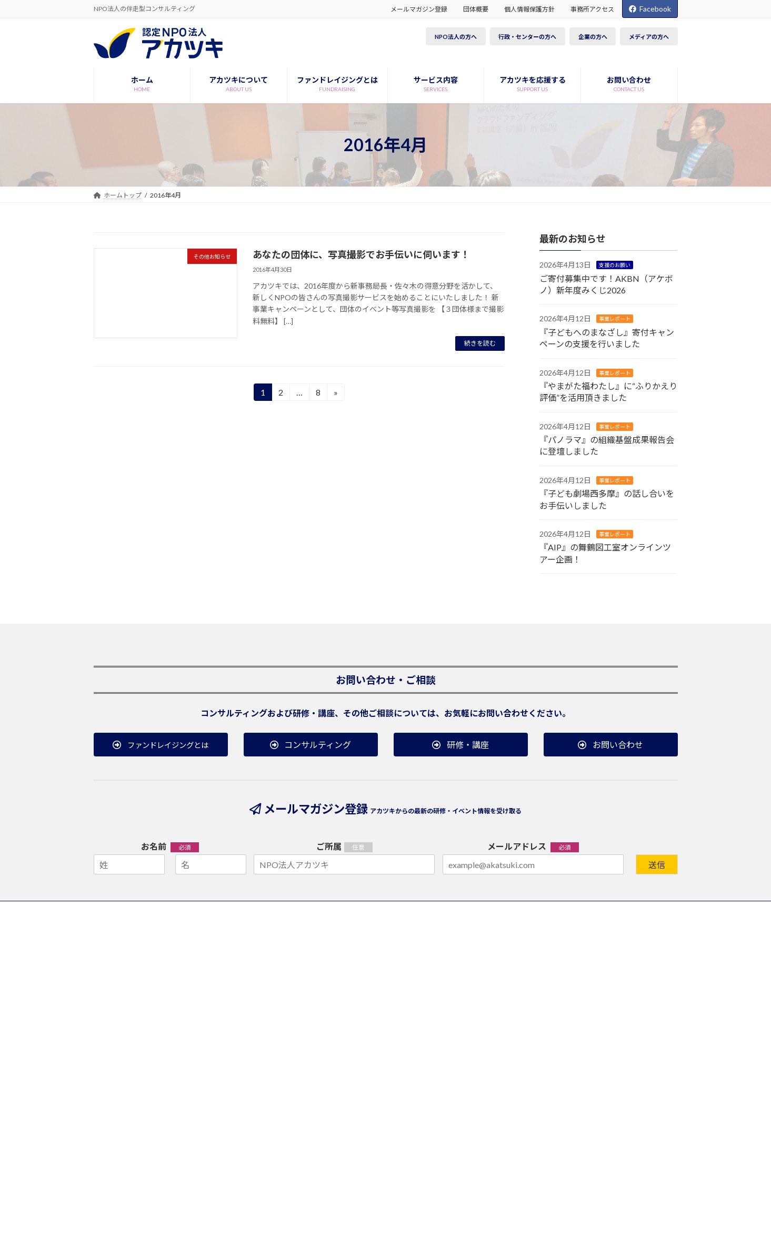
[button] (161, 744)
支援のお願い (614, 265)
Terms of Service (476, 1207)
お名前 (170, 846)
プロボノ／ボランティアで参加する (404, 982)
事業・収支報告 (138, 1010)
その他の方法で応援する (389, 1010)
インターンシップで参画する (395, 996)
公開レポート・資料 (252, 1002)
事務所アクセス (592, 9)
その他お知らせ (526, 996)
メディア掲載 (522, 967)
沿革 (122, 996)
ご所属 (329, 846)
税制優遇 (366, 967)
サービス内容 (246, 958)
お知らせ (519, 937)
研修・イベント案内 (630, 937)
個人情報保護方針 (529, 9)
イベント (609, 967)
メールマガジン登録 (418, 9)
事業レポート (614, 319)
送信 (656, 865)
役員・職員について (144, 967)
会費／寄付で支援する (385, 953)
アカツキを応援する (388, 937)
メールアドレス (533, 846)
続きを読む (480, 343)
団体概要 (475, 9)
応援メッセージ (138, 982)
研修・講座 (240, 987)
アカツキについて (145, 937)
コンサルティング (249, 973)
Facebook (650, 8)
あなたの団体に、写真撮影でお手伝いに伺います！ (361, 254)
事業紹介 (128, 953)
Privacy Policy (421, 1207)
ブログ (608, 986)
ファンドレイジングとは (264, 937)
